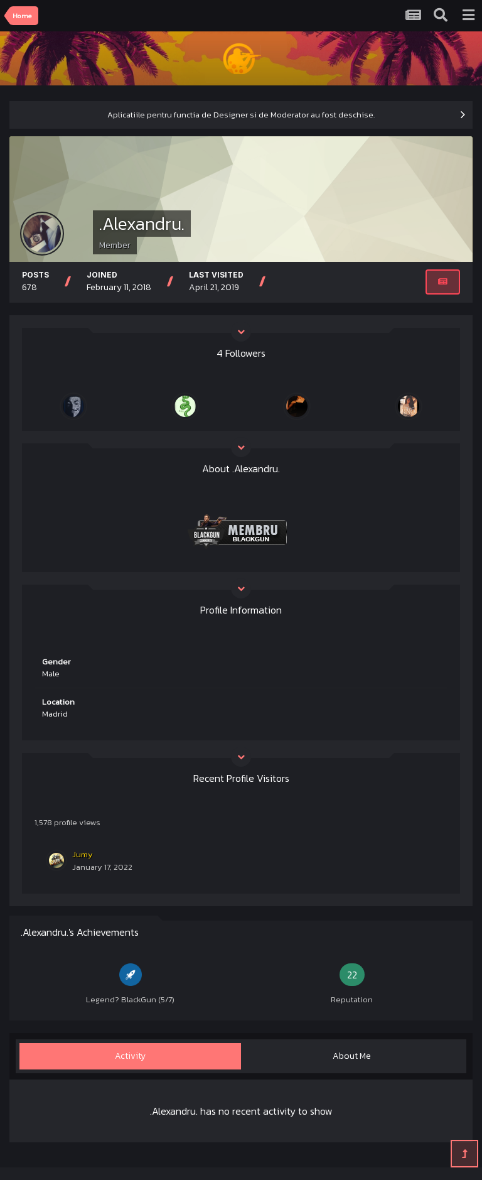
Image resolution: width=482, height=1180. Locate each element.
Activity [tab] (130, 1056)
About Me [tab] (352, 1056)
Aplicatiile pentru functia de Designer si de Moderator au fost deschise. (241, 115)
